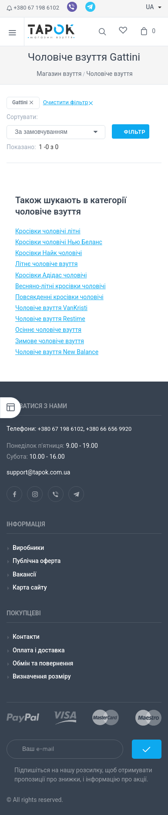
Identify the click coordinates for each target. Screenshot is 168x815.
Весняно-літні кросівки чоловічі (60, 286)
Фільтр (130, 131)
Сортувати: (22, 116)
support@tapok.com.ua (38, 472)
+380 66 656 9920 (107, 429)
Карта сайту (30, 587)
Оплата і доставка (39, 650)
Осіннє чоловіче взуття (48, 329)
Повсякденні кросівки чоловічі (59, 296)
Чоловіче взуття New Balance (56, 351)
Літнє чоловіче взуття (46, 263)
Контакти (26, 636)
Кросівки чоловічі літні (48, 231)
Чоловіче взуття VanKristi (51, 307)
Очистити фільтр (68, 102)
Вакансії (24, 574)
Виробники (28, 547)
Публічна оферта (36, 560)
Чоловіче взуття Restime (50, 318)
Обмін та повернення (43, 663)
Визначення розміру (42, 676)
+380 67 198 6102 (33, 7)
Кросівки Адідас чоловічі (51, 275)
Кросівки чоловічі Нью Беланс (58, 242)
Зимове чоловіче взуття (49, 341)
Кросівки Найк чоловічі (48, 252)
